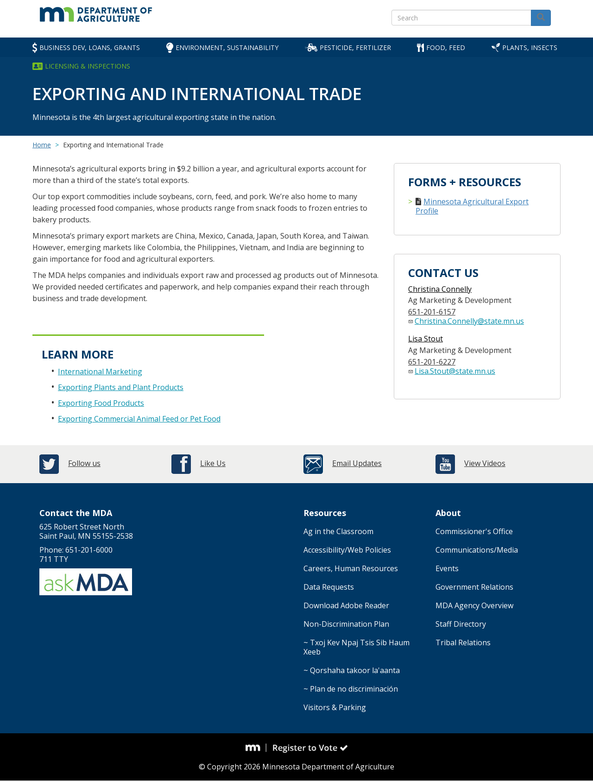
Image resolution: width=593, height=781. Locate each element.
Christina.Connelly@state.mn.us (469, 321)
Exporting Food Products (101, 403)
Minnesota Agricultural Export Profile (472, 206)
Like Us (213, 463)
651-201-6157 (431, 312)
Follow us (84, 463)
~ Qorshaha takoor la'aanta (351, 670)
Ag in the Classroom (338, 531)
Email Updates (357, 463)
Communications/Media (476, 550)
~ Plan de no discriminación (350, 689)
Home (41, 144)
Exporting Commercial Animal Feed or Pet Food (139, 419)
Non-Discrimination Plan (346, 624)
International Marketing (100, 371)
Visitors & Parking (334, 707)
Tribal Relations (463, 642)
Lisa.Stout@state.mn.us (455, 371)
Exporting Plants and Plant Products (120, 387)
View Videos (484, 463)
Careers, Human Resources (350, 568)
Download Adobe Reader (346, 605)
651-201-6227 (431, 362)
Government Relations (474, 587)
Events (447, 568)
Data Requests (328, 587)
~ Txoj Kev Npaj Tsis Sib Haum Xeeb (356, 647)
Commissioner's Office (474, 531)
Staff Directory (460, 624)
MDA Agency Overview (474, 605)
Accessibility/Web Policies (347, 550)
